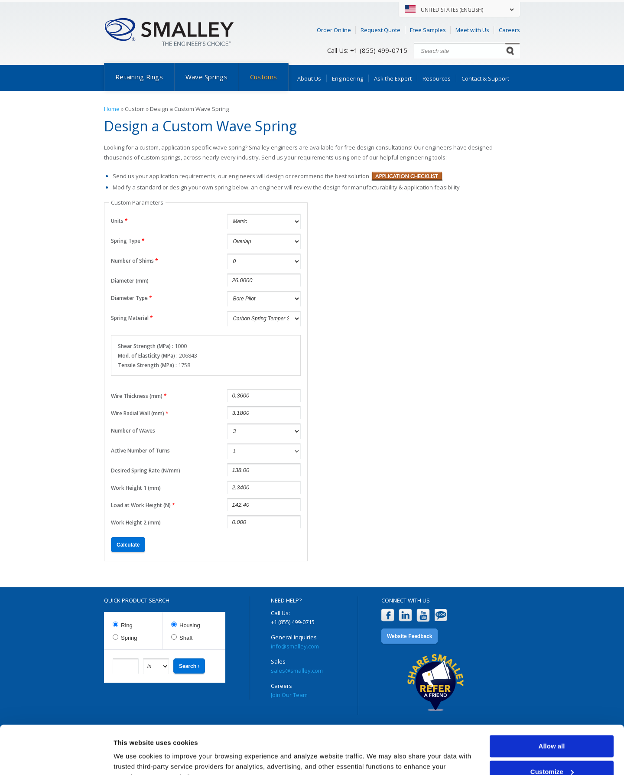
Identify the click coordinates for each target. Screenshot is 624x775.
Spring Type (128, 240)
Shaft (185, 638)
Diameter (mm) (130, 280)
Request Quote (380, 30)
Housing (189, 625)
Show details (134, 758)
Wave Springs (206, 76)
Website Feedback (409, 636)
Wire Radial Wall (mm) (140, 413)
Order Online (334, 30)
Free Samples (428, 30)
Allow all (552, 703)
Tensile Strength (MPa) (147, 365)
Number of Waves (133, 430)
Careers (509, 30)
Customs (263, 76)
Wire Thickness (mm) (139, 396)
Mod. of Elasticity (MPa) (147, 355)
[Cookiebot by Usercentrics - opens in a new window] (56, 758)
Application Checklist (407, 176)
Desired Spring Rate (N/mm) (145, 470)
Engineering (347, 78)
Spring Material (132, 318)
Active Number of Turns (140, 450)
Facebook (387, 615)
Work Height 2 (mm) (136, 522)
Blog (441, 615)
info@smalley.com (295, 646)
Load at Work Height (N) (143, 505)
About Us (309, 78)
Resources (436, 78)
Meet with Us (472, 30)
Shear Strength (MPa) (145, 346)
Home (112, 109)
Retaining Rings (139, 76)
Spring (129, 638)
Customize (552, 728)
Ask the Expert (393, 78)
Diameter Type (131, 298)
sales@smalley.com (297, 670)
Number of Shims (134, 260)
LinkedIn (405, 615)
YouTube (423, 615)
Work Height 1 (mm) (136, 488)
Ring (127, 625)
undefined (264, 431)
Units (119, 221)
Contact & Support (485, 78)
